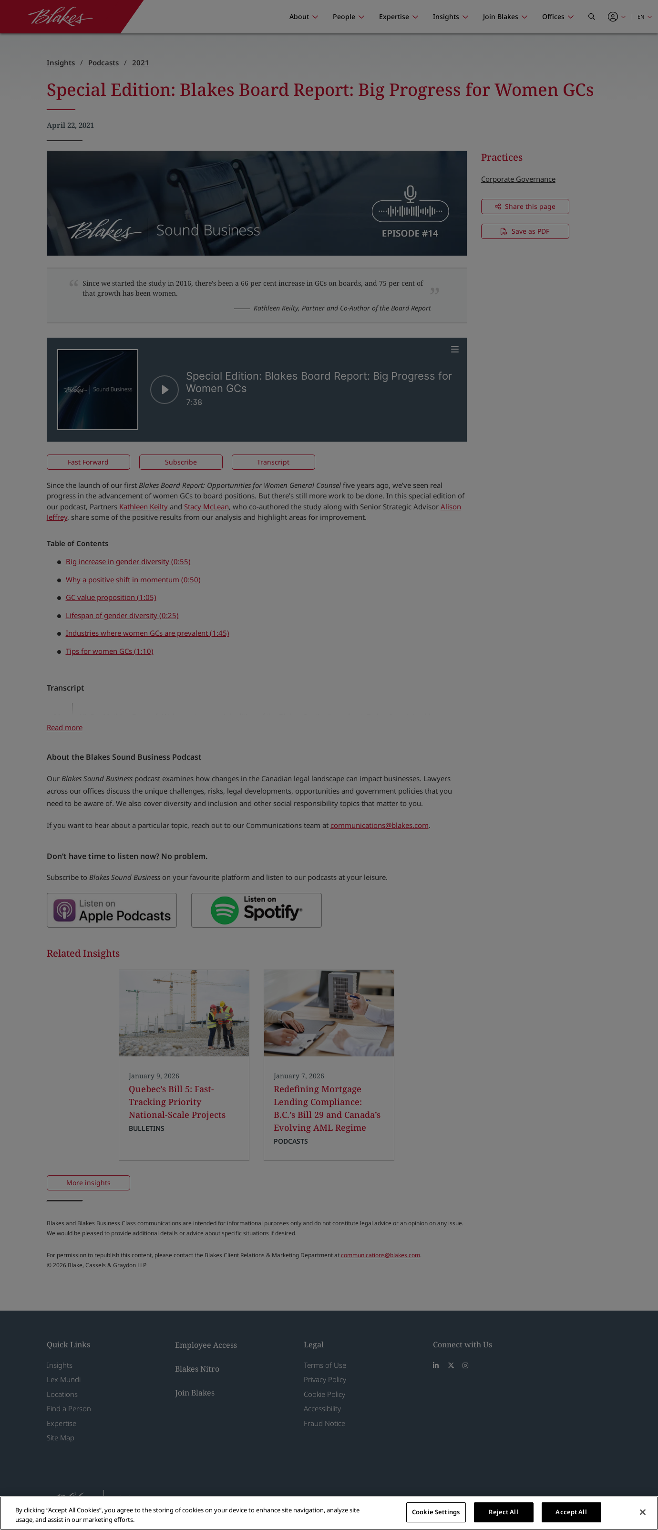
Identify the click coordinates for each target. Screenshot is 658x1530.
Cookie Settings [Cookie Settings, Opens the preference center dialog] (436, 1512)
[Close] (642, 1511)
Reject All (503, 1512)
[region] (329, 1513)
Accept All (570, 1512)
